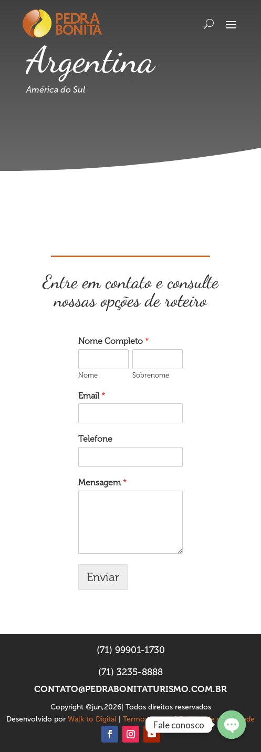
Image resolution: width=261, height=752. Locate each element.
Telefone (95, 439)
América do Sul (55, 90)
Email (92, 396)
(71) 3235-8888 (130, 672)
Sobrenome (150, 375)
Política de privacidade (217, 719)
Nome (88, 375)
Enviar (103, 577)
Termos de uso (148, 719)
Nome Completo (113, 341)
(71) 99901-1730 (131, 650)
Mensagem (102, 482)
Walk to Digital (92, 719)
